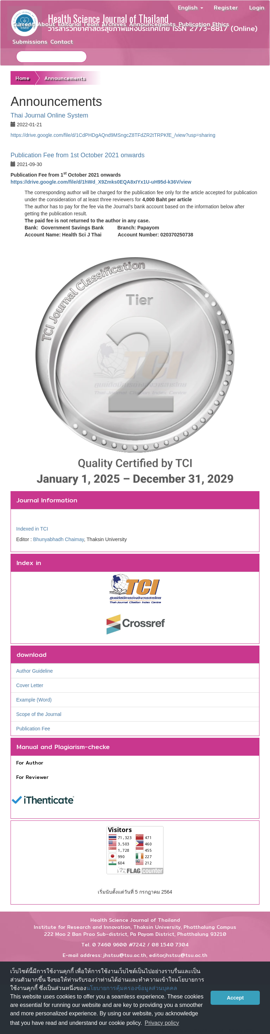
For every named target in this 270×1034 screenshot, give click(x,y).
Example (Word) (34, 700)
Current (23, 24)
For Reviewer (32, 777)
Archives (114, 24)
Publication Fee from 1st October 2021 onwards (77, 155)
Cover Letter (29, 685)
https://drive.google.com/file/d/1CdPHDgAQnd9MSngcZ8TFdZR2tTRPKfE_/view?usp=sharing (113, 135)
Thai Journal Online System (49, 115)
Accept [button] (235, 998)
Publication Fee (33, 728)
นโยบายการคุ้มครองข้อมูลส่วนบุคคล (131, 988)
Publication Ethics (204, 24)
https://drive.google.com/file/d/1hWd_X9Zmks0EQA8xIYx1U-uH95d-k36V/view (101, 182)
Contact (61, 41)
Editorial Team (78, 24)
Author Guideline (34, 671)
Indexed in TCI (32, 529)
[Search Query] (51, 57)
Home (22, 78)
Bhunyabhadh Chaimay (58, 539)
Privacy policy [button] (162, 1023)
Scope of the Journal (38, 714)
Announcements (152, 24)
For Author (29, 763)
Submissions (29, 41)
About (46, 24)
